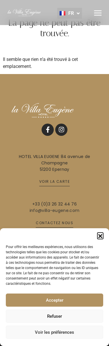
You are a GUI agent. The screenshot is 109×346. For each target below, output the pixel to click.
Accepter (54, 300)
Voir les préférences (54, 332)
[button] (100, 235)
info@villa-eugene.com (54, 210)
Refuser (54, 316)
